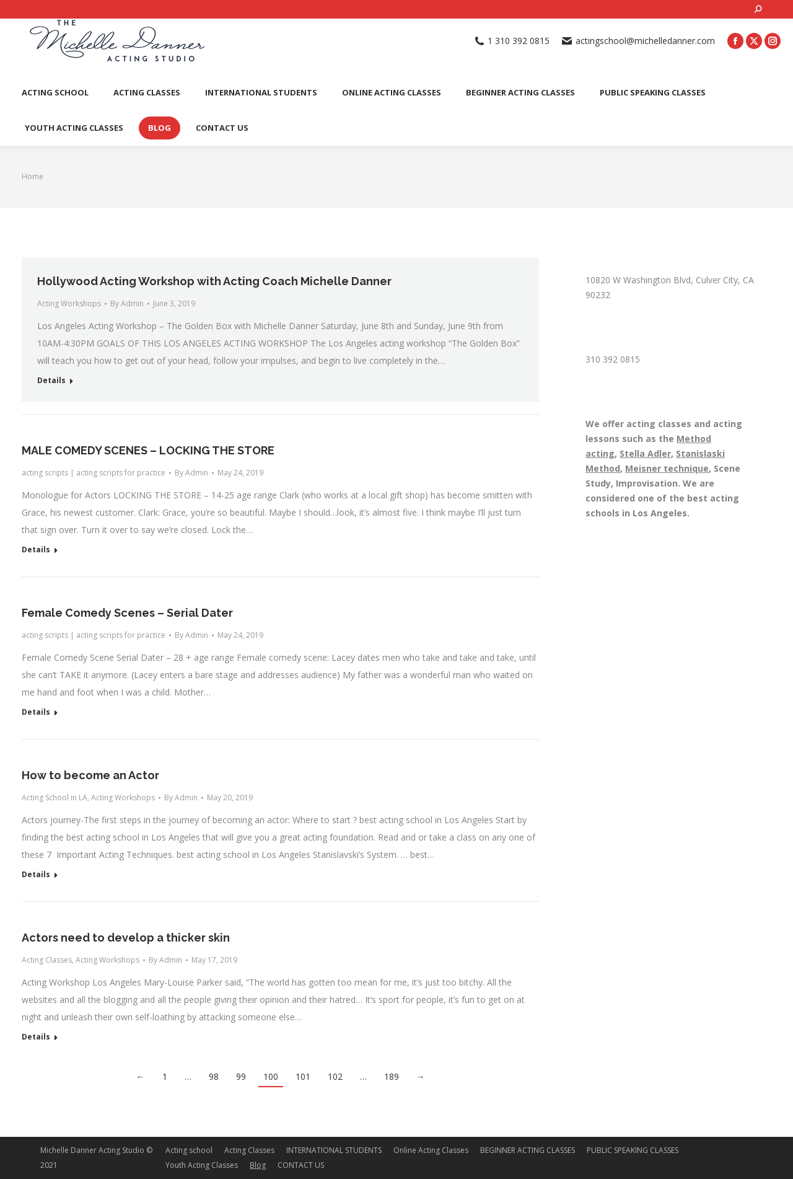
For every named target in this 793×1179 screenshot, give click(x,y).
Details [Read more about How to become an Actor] (36, 875)
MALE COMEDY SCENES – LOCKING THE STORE (148, 450)
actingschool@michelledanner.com (638, 40)
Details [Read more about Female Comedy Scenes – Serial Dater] (36, 712)
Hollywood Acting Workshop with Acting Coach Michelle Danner (214, 281)
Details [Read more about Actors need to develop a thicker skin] (36, 1037)
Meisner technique (667, 468)
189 (391, 1076)
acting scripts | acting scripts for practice (93, 472)
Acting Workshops (69, 303)
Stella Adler (645, 453)
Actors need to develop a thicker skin (126, 937)
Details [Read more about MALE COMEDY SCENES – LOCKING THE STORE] (36, 550)
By (127, 303)
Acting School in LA (54, 797)
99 (241, 1076)
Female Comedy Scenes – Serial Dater (127, 612)
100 (270, 1076)
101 (303, 1076)
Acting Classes (47, 960)
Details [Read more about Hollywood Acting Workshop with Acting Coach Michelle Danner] (51, 381)
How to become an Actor (90, 775)
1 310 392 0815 (512, 40)
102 (335, 1076)
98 (214, 1076)
